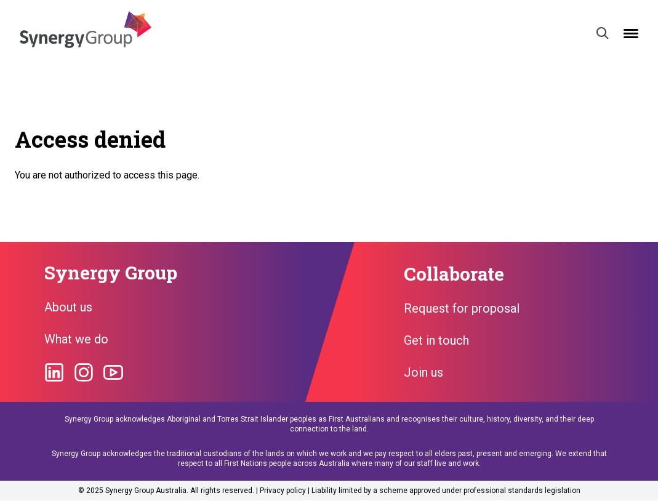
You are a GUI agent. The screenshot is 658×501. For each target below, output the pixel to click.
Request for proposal (462, 308)
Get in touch (436, 340)
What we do (76, 339)
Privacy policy (283, 490)
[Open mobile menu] (631, 33)
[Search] (603, 33)
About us (68, 307)
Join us (423, 372)
